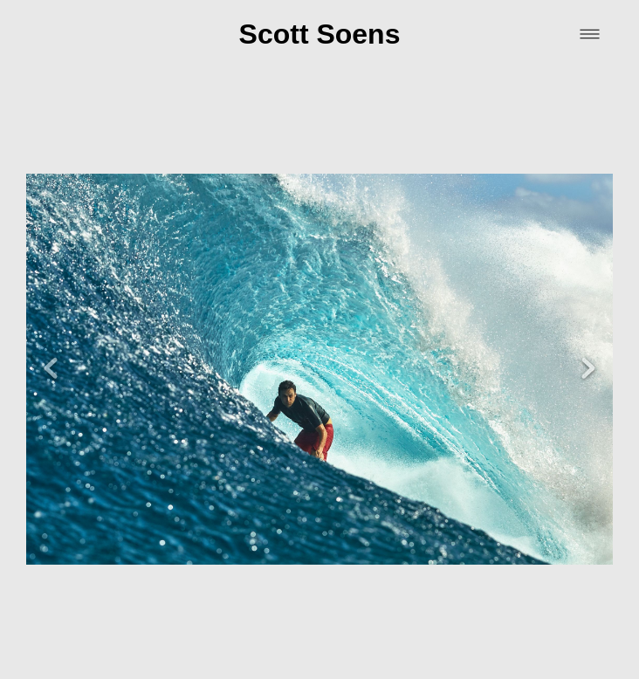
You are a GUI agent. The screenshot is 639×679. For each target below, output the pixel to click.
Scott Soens (320, 34)
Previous (50, 345)
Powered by (319, 656)
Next (588, 345)
